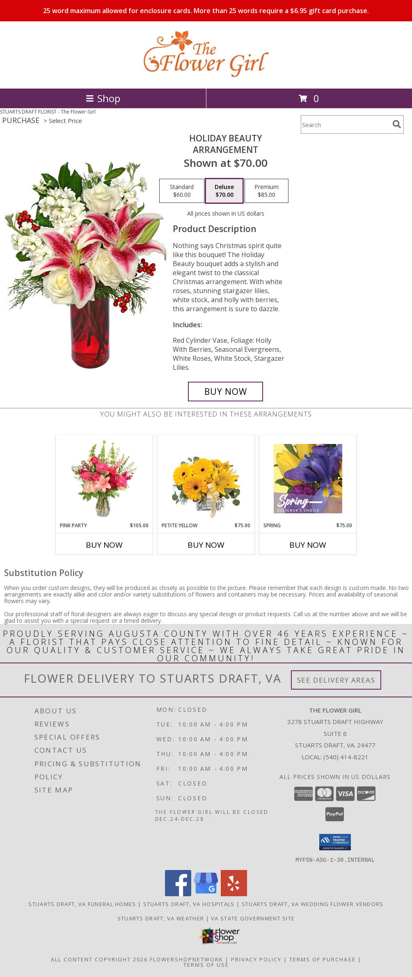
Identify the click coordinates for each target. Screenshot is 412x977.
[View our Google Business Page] (206, 893)
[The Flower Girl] (206, 76)
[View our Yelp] (234, 893)
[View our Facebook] (178, 893)
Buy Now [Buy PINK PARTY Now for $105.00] (104, 545)
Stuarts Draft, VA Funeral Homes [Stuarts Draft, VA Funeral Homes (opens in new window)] (82, 903)
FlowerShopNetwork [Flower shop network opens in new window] (186, 959)
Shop (103, 98)
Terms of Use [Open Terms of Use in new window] (206, 964)
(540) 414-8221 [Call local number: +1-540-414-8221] (346, 757)
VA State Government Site (253, 918)
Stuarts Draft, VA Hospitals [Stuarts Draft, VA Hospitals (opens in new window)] (189, 903)
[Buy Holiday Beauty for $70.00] (225, 391)
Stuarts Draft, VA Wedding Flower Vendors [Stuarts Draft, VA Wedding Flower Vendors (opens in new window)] (313, 903)
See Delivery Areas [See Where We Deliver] (336, 680)
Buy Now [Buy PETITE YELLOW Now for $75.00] (206, 545)
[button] (335, 842)
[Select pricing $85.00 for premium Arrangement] (266, 191)
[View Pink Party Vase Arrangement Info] (104, 478)
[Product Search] (345, 124)
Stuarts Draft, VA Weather (160, 918)
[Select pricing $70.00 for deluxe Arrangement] (224, 191)
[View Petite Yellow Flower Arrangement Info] (206, 478)
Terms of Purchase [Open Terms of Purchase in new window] (322, 959)
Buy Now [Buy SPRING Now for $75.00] (307, 545)
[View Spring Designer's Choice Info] (308, 478)
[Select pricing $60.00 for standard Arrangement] (182, 191)
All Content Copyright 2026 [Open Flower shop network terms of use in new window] (99, 959)
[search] (396, 124)
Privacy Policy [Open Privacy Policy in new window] (256, 959)
